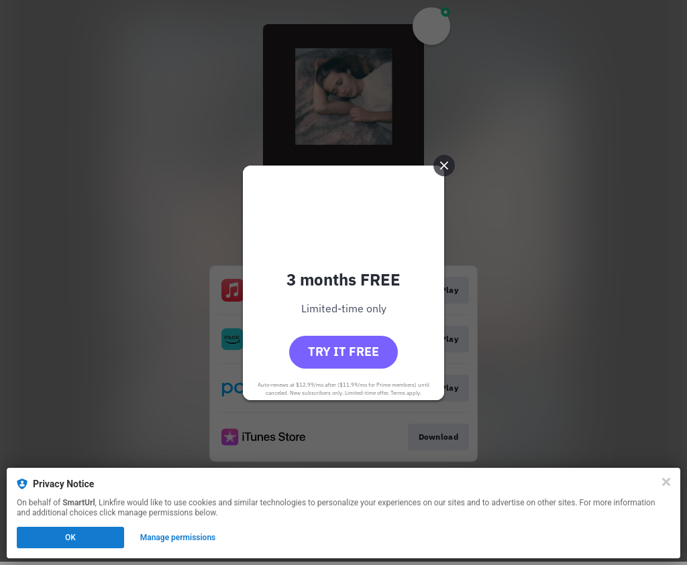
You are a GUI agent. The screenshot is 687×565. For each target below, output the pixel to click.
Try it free (343, 351)
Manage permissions (178, 537)
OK (70, 537)
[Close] (666, 482)
